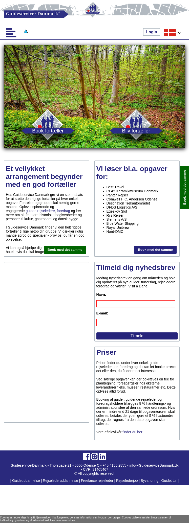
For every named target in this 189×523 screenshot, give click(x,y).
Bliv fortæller (136, 130)
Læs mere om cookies (62, 520)
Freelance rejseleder (97, 481)
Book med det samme (65, 250)
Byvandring (149, 481)
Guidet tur (169, 481)
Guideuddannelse (26, 481)
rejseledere (46, 211)
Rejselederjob (127, 481)
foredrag (63, 211)
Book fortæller (48, 130)
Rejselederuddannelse (61, 481)
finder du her (132, 432)
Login (151, 32)
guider (30, 211)
